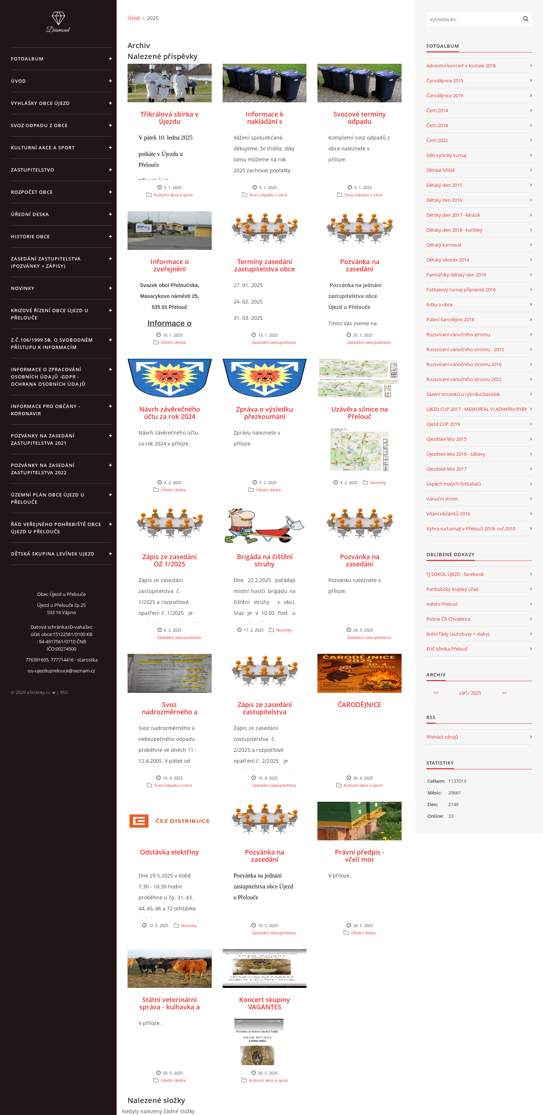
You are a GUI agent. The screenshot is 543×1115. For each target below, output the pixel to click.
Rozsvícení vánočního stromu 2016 (463, 364)
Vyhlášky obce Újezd (40, 103)
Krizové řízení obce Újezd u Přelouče (50, 314)
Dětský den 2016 (444, 200)
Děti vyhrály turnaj (446, 155)
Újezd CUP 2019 (443, 424)
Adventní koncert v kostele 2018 (461, 65)
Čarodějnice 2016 (444, 95)
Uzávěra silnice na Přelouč (359, 412)
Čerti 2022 (437, 140)
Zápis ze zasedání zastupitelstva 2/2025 (265, 712)
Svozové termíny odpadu (359, 117)
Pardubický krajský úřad (452, 589)
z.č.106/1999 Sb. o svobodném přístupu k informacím (52, 343)
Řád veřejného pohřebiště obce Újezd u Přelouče (56, 528)
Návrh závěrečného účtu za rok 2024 (169, 412)
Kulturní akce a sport (43, 147)
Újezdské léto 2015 (446, 439)
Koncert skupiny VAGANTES (264, 1003)
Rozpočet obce (32, 192)
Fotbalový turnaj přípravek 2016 (461, 289)
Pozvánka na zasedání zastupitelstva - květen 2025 (265, 863)
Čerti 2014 (437, 110)
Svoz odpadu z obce (39, 125)
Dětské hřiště (440, 170)
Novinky (23, 288)
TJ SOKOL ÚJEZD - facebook (455, 574)
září (463, 693)
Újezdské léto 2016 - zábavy (455, 454)
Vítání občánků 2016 (448, 513)
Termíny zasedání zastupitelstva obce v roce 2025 (264, 269)
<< (435, 693)
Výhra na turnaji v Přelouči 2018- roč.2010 (470, 528)
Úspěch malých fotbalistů (453, 483)
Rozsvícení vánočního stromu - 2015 (465, 349)
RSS (64, 692)
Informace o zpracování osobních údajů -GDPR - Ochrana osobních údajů (48, 376)
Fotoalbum (27, 58)
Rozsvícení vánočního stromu (458, 334)
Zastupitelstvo (32, 169)
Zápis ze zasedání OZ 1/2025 (169, 560)
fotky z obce (439, 304)
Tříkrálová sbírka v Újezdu (169, 117)
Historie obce (30, 236)
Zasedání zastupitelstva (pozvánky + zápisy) (46, 262)
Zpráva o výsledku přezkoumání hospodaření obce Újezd (264, 420)
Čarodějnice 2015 (444, 80)
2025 (476, 693)
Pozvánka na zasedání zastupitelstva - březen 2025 (359, 567)
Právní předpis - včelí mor (359, 855)
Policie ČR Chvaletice (448, 619)
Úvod (18, 81)
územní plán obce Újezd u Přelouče (48, 498)
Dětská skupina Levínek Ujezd (53, 553)
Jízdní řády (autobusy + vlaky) (457, 634)
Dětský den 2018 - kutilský (454, 230)
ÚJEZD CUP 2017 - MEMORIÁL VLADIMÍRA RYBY (476, 409)
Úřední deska (30, 214)
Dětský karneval (443, 245)
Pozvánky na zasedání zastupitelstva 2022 (43, 469)
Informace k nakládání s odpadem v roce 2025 (264, 125)
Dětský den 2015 (444, 185)
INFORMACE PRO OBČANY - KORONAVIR (45, 410)
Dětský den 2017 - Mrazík (453, 215)
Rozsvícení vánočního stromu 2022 (463, 379)
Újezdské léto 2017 (446, 469)
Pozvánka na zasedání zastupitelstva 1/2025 (360, 272)
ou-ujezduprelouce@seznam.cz (61, 670)
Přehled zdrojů (442, 737)
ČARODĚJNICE (359, 704)
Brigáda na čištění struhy (265, 560)
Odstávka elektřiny (169, 852)
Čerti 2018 (437, 125)
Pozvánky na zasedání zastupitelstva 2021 (43, 439)
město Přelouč (442, 604)
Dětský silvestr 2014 (447, 259)
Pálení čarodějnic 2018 (450, 319)
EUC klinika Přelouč (447, 648)
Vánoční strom (442, 498)
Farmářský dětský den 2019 (456, 274)
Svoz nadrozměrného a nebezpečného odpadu (170, 715)
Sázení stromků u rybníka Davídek (463, 394)
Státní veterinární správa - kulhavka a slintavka (169, 1007)
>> (504, 693)
